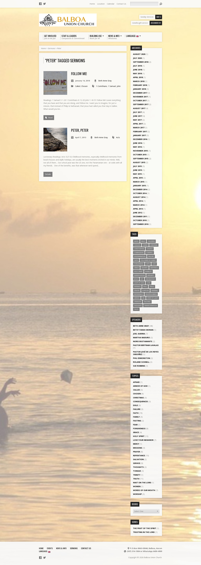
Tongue (137, 471)
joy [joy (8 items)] (142, 279)
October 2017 (140, 100)
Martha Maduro (141, 337)
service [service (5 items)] (136, 298)
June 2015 (137, 170)
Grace (136, 432)
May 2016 (137, 147)
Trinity (136, 475)
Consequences (140, 401)
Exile (135, 405)
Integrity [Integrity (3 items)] (150, 275)
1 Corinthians (101, 86)
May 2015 (137, 174)
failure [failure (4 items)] (151, 256)
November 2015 (140, 151)
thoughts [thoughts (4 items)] (138, 305)
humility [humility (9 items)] (148, 271)
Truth (136, 478)
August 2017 (139, 108)
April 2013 (138, 209)
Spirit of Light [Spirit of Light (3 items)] (152, 298)
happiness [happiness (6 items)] (154, 268)
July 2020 (137, 58)
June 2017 (137, 116)
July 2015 (137, 166)
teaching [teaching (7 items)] (147, 302)
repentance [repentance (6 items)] (138, 294)
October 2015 (140, 154)
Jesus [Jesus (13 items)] (136, 279)
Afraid (136, 382)
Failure (136, 409)
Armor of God (140, 386)
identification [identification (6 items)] (139, 275)
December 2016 (140, 139)
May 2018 (137, 73)
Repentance (139, 455)
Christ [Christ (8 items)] (145, 245)
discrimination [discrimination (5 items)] (139, 256)
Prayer (136, 451)
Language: (44, 551)
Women (136, 486)
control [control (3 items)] (149, 253)
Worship (137, 494)
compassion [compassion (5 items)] (138, 253)
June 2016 (137, 143)
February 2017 (140, 131)
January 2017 (139, 135)
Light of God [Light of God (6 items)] (139, 283)
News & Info (61, 548)
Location (101, 4)
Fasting (137, 420)
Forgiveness (139, 428)
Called (77, 86)
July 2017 (137, 112)
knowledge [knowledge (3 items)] (150, 279)
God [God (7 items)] (154, 264)
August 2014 (139, 197)
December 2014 (140, 189)
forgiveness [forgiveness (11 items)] (138, 264)
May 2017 (137, 120)
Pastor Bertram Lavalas (146, 345)
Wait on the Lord (142, 482)
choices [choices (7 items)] (137, 245)
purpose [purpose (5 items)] (145, 290)
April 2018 (138, 77)
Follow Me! (79, 73)
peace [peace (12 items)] (152, 286)
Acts (118, 137)
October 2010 (140, 220)
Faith (136, 413)
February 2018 (140, 85)
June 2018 (137, 69)
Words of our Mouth (144, 490)
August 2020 (139, 54)
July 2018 (137, 66)
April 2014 (138, 201)
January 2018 (139, 89)
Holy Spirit (138, 436)
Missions (137, 448)
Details (48, 174)
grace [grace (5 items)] (136, 268)
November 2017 (140, 96)
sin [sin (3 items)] (143, 298)
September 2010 (140, 224)
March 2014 (138, 205)
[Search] (144, 4)
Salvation (138, 459)
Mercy (136, 444)
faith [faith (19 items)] (136, 260)
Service (136, 463)
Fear (135, 424)
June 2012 (137, 212)
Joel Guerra (139, 333)
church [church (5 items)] (150, 249)
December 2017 (140, 93)
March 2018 (138, 81)
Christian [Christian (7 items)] (153, 245)
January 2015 (139, 185)
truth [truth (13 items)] (136, 309)
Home (92, 4)
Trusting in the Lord (144, 532)
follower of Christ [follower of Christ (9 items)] (148, 260)
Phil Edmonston (141, 358)
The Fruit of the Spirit (144, 528)
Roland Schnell (141, 362)
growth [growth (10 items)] (145, 268)
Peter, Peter (79, 130)
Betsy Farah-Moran (143, 330)
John (118, 86)
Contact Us (121, 4)
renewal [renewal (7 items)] (155, 290)
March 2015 (138, 182)
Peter (59, 48)
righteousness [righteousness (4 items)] (151, 294)
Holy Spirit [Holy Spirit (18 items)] (138, 271)
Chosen (84, 86)
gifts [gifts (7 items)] (148, 264)
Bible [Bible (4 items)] (143, 241)
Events (50, 548)
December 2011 (140, 216)
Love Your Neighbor (143, 440)
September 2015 (140, 158)
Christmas (138, 397)
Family (136, 417)
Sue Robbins (139, 366)
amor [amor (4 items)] (136, 241)
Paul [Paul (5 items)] (145, 286)
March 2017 (138, 127)
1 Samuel (112, 86)
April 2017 (138, 123)
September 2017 (140, 104)
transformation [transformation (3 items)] (150, 305)
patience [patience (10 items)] (137, 286)
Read (49, 117)
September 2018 (140, 62)
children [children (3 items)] (151, 241)
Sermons (51, 48)
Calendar (110, 4)
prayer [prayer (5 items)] (136, 290)
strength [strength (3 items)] (137, 302)
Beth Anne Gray (105, 80)
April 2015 (138, 178)
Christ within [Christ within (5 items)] (139, 249)
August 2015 (139, 162)
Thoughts (138, 467)
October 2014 (140, 193)
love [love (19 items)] (148, 283)
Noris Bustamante (142, 341)
